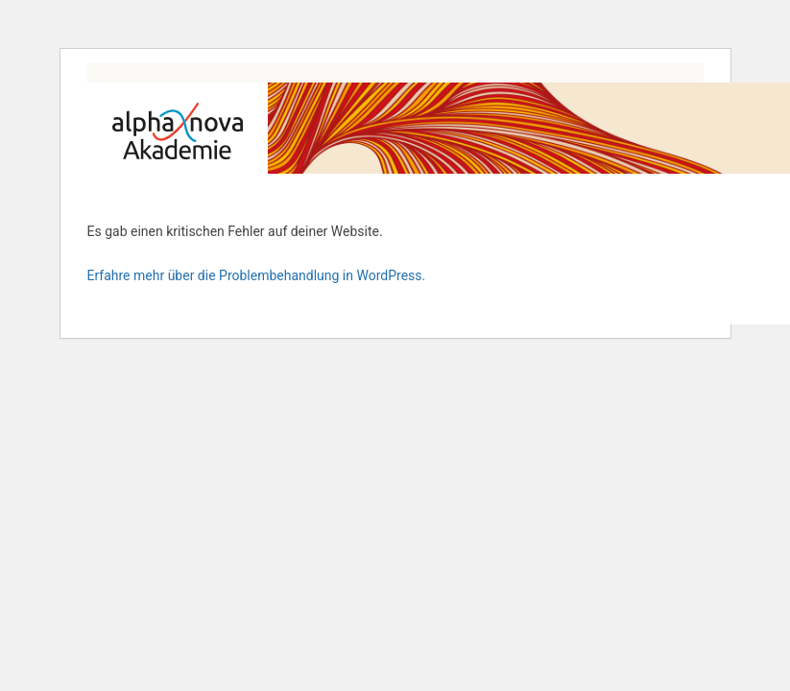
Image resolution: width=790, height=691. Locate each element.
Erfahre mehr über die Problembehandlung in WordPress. (256, 275)
